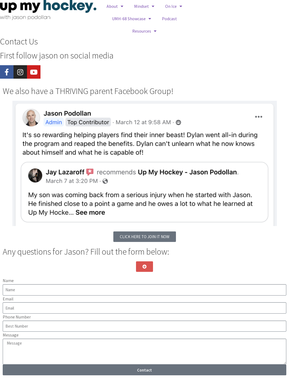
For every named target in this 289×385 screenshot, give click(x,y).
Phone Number (17, 317)
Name (8, 280)
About (115, 6)
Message (11, 335)
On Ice (173, 6)
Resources (144, 31)
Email (8, 298)
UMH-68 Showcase (131, 18)
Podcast (169, 18)
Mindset (144, 6)
